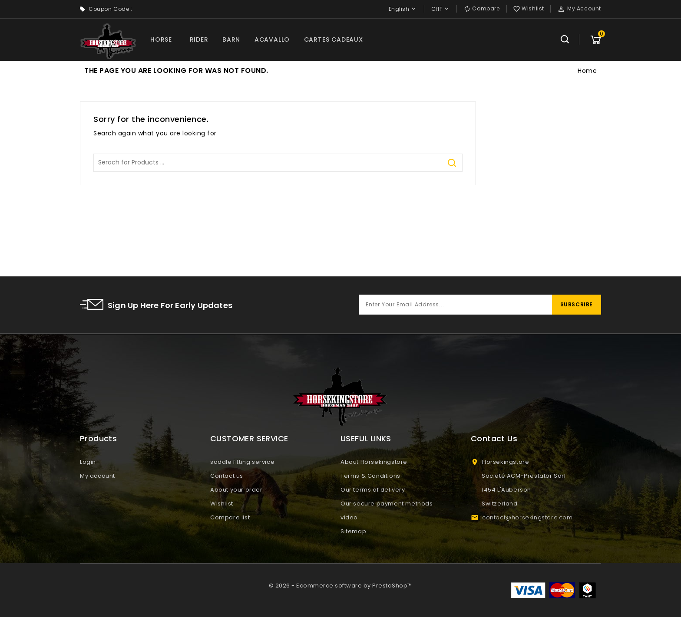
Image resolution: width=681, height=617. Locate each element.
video (349, 517)
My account (97, 476)
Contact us (226, 476)
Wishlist (221, 503)
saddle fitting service (242, 462)
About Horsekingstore (373, 462)
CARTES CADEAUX (333, 39)
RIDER (199, 39)
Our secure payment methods (386, 503)
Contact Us (494, 438)
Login (88, 462)
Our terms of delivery (372, 490)
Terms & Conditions (370, 476)
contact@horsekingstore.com (527, 517)
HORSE (161, 39)
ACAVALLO (272, 39)
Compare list (230, 517)
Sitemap (353, 531)
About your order (236, 490)
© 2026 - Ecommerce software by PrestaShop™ (340, 585)
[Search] (278, 162)
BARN (231, 39)
